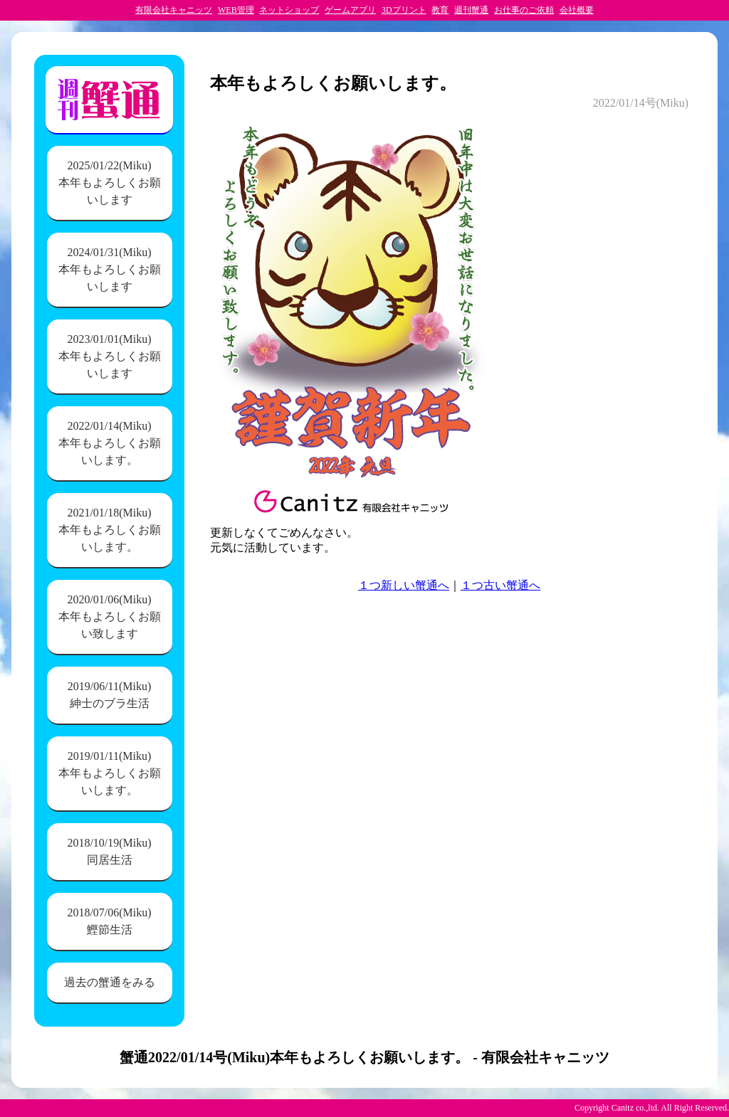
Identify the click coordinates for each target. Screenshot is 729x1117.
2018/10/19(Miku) (109, 853)
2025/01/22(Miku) (109, 183)
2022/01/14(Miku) (109, 444)
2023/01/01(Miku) (109, 357)
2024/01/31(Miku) (109, 270)
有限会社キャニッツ (173, 10)
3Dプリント (404, 10)
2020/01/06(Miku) (109, 617)
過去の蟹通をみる (109, 982)
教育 (440, 10)
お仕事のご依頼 (524, 10)
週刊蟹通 (471, 10)
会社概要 (577, 10)
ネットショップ (289, 10)
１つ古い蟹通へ (500, 585)
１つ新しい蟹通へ (403, 585)
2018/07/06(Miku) (109, 922)
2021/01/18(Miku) (109, 531)
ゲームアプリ (350, 10)
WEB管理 (236, 10)
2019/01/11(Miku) (109, 774)
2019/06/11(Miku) (109, 696)
